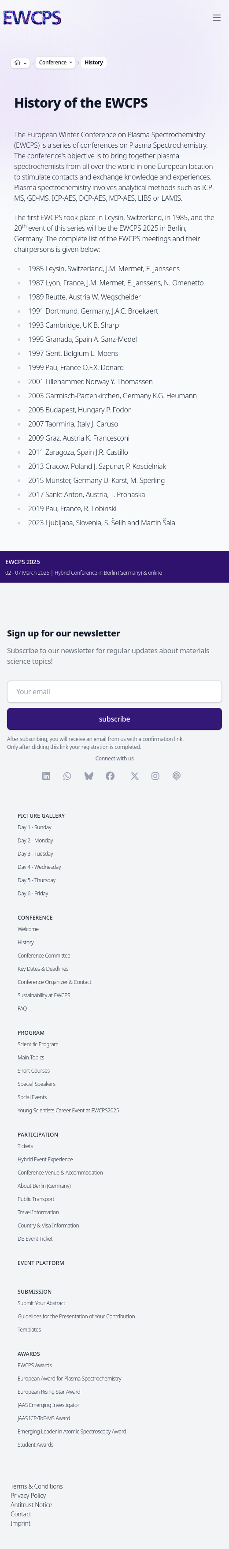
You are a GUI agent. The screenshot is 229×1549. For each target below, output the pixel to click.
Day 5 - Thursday (36, 880)
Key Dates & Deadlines (43, 969)
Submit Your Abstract (41, 1303)
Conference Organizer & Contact (54, 982)
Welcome (28, 929)
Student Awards (35, 1444)
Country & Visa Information (48, 1225)
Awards (29, 1354)
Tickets (25, 1146)
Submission (35, 1291)
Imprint (20, 1523)
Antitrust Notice (31, 1504)
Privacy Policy (28, 1495)
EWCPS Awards (35, 1365)
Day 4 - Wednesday (39, 867)
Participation (38, 1134)
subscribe (114, 719)
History (94, 62)
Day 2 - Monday (35, 840)
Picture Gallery (41, 815)
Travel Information (38, 1212)
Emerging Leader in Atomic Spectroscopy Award (72, 1431)
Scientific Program (38, 1044)
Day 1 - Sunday (34, 827)
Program (31, 1032)
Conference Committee (44, 955)
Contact (21, 1514)
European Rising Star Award (49, 1392)
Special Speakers (36, 1084)
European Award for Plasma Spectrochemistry (69, 1378)
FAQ (22, 1008)
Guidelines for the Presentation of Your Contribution (76, 1316)
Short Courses (34, 1070)
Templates (29, 1329)
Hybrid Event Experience (45, 1159)
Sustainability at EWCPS (44, 995)
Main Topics (31, 1057)
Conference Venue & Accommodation (60, 1172)
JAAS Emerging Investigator (48, 1405)
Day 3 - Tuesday (35, 853)
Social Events (32, 1097)
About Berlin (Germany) (44, 1186)
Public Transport (36, 1199)
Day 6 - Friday (33, 893)
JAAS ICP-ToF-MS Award (44, 1418)
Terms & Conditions (37, 1486)
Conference (56, 62)
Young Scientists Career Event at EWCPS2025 (68, 1110)
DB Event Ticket (35, 1238)
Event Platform (41, 1263)
